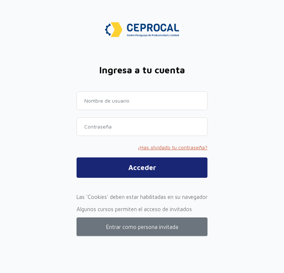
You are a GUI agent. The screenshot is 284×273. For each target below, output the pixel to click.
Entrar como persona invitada (142, 227)
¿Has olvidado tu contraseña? (172, 147)
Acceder (142, 167)
